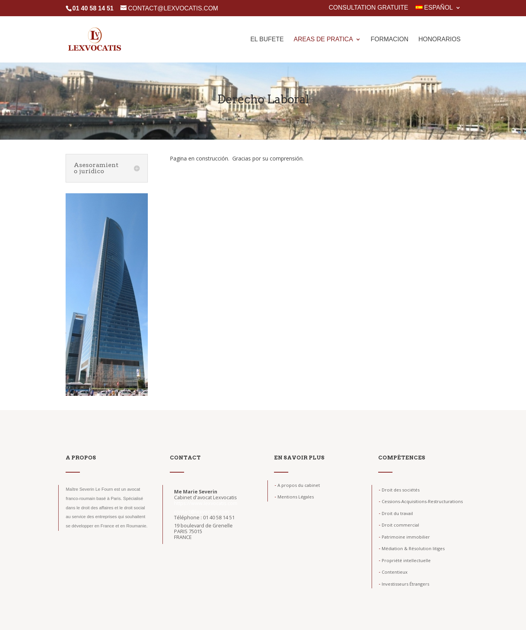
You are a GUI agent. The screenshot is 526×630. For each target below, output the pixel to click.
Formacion (389, 39)
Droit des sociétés (399, 490)
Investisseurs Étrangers (404, 584)
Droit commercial (399, 525)
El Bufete (267, 39)
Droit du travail (396, 513)
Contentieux (393, 572)
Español (434, 8)
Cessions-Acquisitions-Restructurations (421, 501)
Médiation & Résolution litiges (412, 548)
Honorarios (439, 39)
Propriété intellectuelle (405, 560)
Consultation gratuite (368, 8)
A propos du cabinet (297, 485)
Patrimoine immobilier (404, 537)
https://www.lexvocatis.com (205, 503)
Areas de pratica (323, 39)
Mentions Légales (294, 497)
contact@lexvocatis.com (201, 511)
